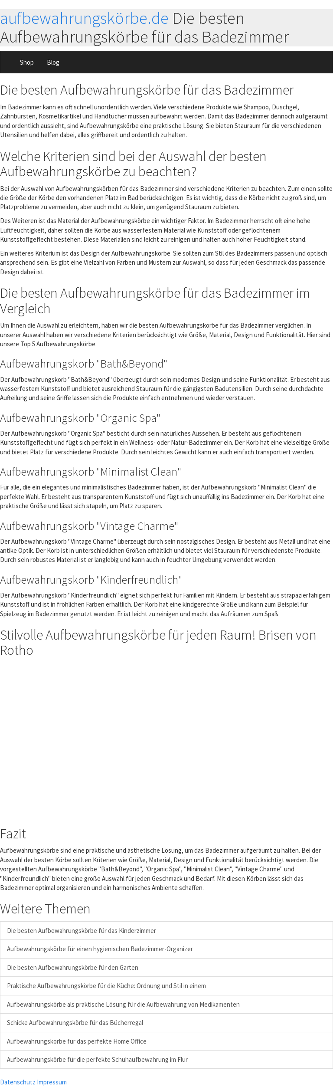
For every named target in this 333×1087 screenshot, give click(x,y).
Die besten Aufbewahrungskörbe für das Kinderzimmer (81, 930)
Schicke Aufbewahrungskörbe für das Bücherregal (75, 1022)
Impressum (52, 1082)
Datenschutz (18, 1082)
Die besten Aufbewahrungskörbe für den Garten (72, 967)
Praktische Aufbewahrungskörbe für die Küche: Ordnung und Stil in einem (106, 986)
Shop (27, 62)
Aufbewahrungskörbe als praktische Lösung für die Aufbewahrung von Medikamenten (123, 1004)
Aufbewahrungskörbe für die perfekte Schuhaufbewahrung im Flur (97, 1059)
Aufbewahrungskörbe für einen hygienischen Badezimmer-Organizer (100, 949)
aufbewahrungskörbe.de (84, 18)
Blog (53, 62)
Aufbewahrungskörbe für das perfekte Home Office (77, 1041)
